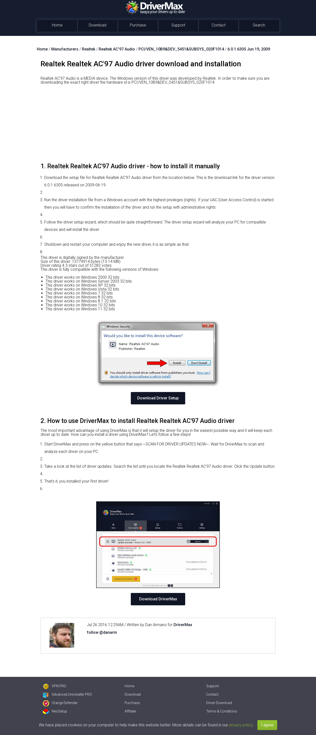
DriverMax (183, 624)
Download (97, 25)
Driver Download (219, 703)
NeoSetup (55, 711)
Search (259, 25)
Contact (219, 25)
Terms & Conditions (221, 711)
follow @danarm (102, 632)
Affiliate (130, 711)
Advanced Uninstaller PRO (67, 694)
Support (178, 25)
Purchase (138, 25)
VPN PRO (54, 686)
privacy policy (241, 725)
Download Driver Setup (158, 398)
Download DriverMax (158, 599)
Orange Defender (60, 703)
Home (57, 25)
